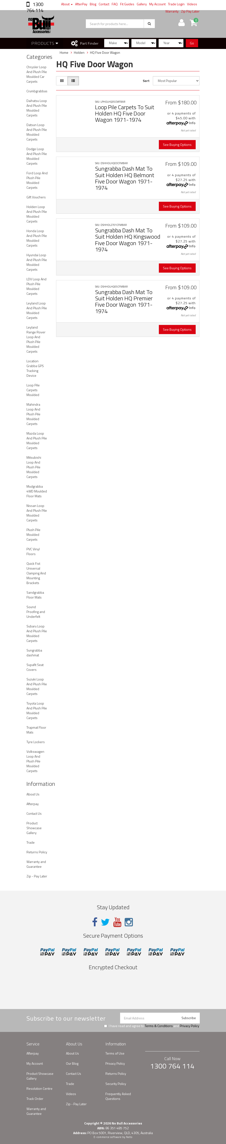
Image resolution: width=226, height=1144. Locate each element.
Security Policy (115, 1083)
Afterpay (32, 803)
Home (64, 52)
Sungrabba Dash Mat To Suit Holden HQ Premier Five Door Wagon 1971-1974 (124, 301)
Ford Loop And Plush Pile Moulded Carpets (37, 180)
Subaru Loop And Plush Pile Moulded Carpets (36, 633)
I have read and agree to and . (152, 1025)
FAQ (115, 4)
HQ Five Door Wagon (105, 52)
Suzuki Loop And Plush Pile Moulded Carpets (36, 686)
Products (44, 43)
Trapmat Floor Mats (36, 730)
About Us (32, 794)
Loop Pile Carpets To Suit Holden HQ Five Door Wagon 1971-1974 (124, 113)
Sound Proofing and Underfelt (35, 611)
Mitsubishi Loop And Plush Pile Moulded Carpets (33, 467)
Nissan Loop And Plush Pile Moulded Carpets (36, 513)
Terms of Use (114, 1053)
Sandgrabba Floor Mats (35, 595)
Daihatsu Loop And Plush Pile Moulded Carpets (36, 108)
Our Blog (72, 1063)
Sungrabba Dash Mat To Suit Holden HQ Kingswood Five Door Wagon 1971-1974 (127, 240)
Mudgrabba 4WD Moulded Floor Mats (36, 491)
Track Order (34, 1098)
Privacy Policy (189, 1025)
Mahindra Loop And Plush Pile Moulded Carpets (33, 414)
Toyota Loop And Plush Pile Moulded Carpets (36, 710)
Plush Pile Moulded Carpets (33, 534)
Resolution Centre (39, 1088)
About (67, 4)
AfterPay (81, 4)
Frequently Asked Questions (118, 1096)
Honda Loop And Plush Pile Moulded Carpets (36, 238)
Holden (79, 52)
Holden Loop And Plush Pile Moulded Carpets (36, 214)
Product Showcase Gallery (34, 828)
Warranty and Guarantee (36, 864)
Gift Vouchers (36, 197)
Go (192, 43)
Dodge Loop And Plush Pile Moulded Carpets (36, 156)
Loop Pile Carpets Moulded (33, 390)
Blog (93, 4)
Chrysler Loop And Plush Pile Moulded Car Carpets (36, 74)
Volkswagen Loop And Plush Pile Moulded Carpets (35, 761)
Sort (146, 80)
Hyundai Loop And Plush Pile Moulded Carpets (36, 262)
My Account (157, 4)
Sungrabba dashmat (34, 653)
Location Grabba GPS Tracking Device (35, 368)
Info (192, 122)
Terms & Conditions (159, 1025)
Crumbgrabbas (36, 91)
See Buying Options (177, 144)
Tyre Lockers (35, 741)
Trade (30, 842)
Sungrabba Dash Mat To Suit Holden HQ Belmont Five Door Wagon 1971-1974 (124, 178)
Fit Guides (127, 4)
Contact (104, 4)
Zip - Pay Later (36, 876)
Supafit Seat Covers (35, 667)
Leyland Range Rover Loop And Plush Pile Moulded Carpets (35, 339)
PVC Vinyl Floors (33, 551)
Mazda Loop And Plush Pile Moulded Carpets (36, 440)
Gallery (142, 4)
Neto (129, 1137)
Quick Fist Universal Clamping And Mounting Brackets (36, 573)
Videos (192, 4)
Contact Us (34, 813)
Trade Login (176, 4)
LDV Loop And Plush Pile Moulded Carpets (36, 286)
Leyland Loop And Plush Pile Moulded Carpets (36, 310)
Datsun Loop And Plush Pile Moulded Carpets (36, 132)
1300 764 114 (34, 7)
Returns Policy (36, 852)
